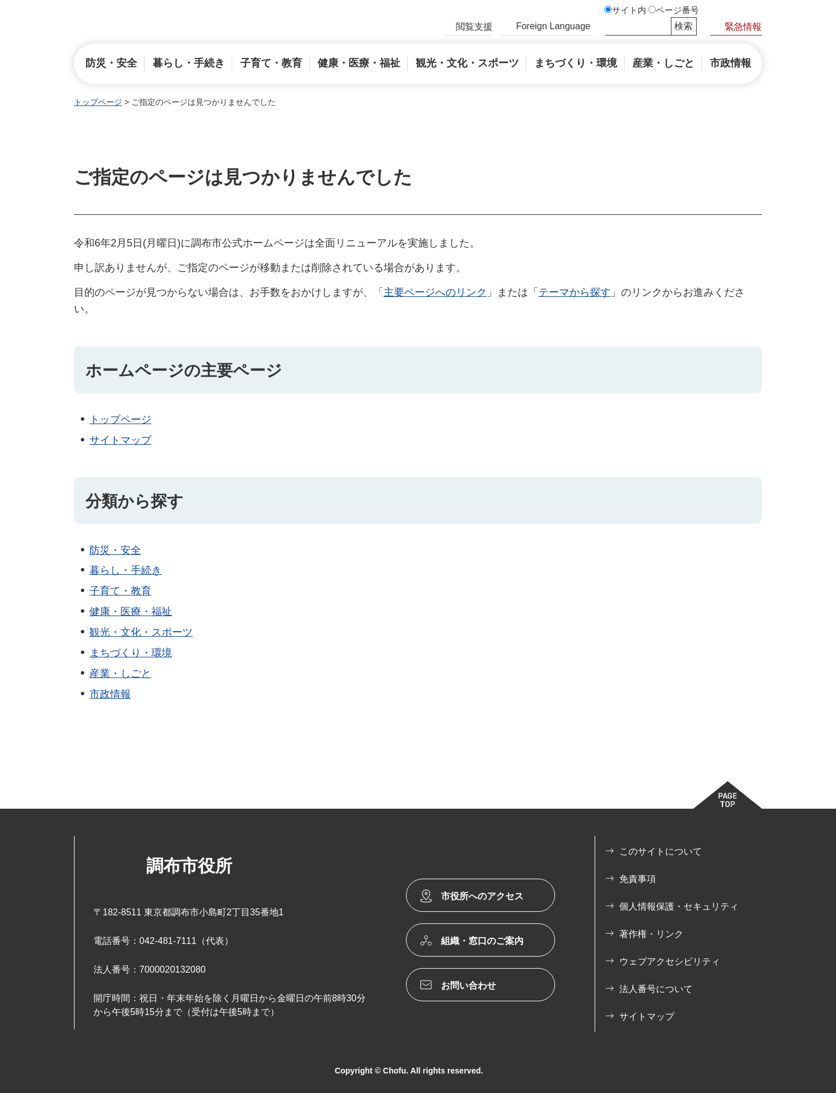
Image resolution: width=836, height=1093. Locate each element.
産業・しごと (120, 673)
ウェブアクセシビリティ (669, 961)
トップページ (98, 102)
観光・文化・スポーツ (141, 632)
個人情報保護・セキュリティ (679, 906)
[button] (468, 28)
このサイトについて (660, 851)
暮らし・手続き (125, 570)
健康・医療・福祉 (130, 611)
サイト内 (629, 10)
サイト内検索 (610, 26)
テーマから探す (574, 292)
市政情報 (110, 694)
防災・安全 (115, 550)
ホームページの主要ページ (183, 370)
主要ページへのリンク (435, 292)
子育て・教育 (120, 591)
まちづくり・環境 (130, 653)
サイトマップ (120, 440)
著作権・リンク (651, 934)
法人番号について (656, 989)
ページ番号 (677, 10)
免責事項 (637, 879)
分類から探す (134, 501)
